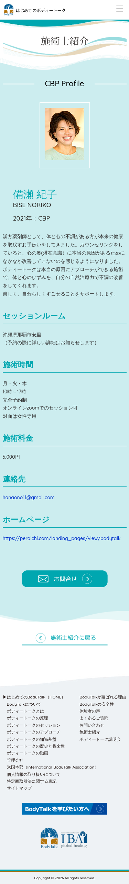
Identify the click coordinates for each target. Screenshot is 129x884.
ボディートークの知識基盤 (31, 739)
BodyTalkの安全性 (96, 704)
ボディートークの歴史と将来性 (36, 746)
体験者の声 (89, 711)
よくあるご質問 (93, 717)
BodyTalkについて (24, 704)
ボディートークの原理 (27, 717)
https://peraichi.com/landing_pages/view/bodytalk (62, 538)
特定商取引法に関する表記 (31, 781)
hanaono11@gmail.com (29, 497)
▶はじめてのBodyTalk (34, 697)
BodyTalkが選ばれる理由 (102, 697)
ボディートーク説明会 (100, 739)
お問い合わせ (91, 725)
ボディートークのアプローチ (34, 732)
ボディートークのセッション (34, 725)
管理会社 (15, 760)
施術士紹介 (89, 732)
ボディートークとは (25, 711)
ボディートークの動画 (27, 753)
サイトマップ (19, 788)
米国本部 (53, 767)
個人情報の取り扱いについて (34, 774)
